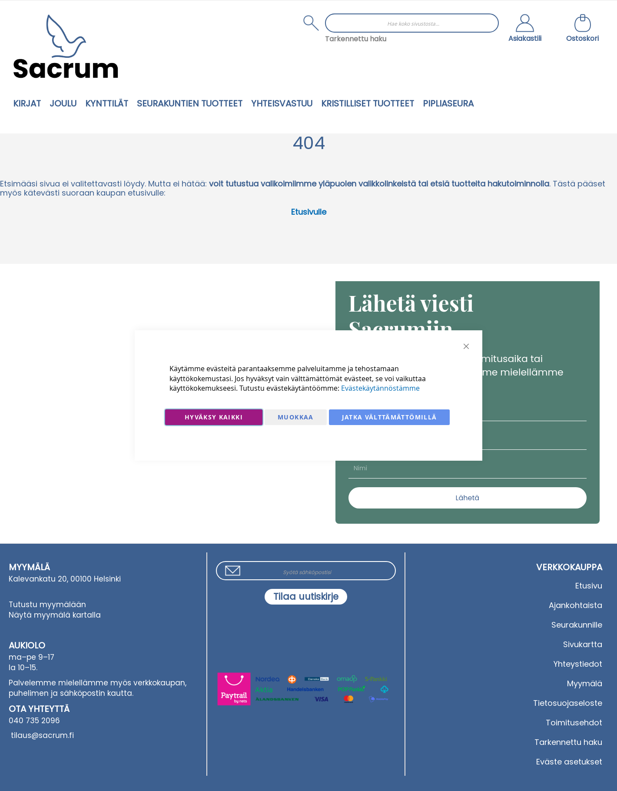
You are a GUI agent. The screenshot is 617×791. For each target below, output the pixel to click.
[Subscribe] (306, 597)
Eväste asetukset (569, 761)
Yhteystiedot (578, 663)
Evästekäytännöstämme (380, 388)
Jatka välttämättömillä (389, 417)
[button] (525, 29)
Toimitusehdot (574, 722)
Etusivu (588, 585)
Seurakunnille (576, 624)
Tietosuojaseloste (567, 703)
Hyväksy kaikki (214, 417)
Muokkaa (295, 417)
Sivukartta (582, 644)
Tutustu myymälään (47, 604)
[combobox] (412, 23)
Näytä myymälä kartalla (55, 615)
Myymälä (584, 683)
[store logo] (66, 46)
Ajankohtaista (575, 605)
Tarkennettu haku (355, 39)
